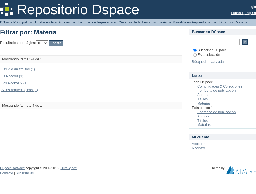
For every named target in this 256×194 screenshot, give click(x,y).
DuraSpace (68, 168)
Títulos (202, 99)
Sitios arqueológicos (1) (19, 90)
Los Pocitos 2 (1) (14, 83)
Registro (198, 148)
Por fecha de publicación (216, 90)
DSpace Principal (13, 22)
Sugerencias (25, 173)
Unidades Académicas (52, 22)
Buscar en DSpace (210, 50)
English (250, 13)
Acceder (198, 144)
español (237, 13)
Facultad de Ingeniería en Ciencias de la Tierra (114, 22)
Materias (204, 103)
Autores (203, 95)
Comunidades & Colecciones (219, 86)
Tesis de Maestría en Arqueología (185, 22)
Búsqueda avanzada (208, 62)
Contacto (6, 173)
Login (251, 7)
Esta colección (206, 55)
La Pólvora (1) (12, 76)
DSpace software (12, 168)
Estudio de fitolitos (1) (18, 69)
